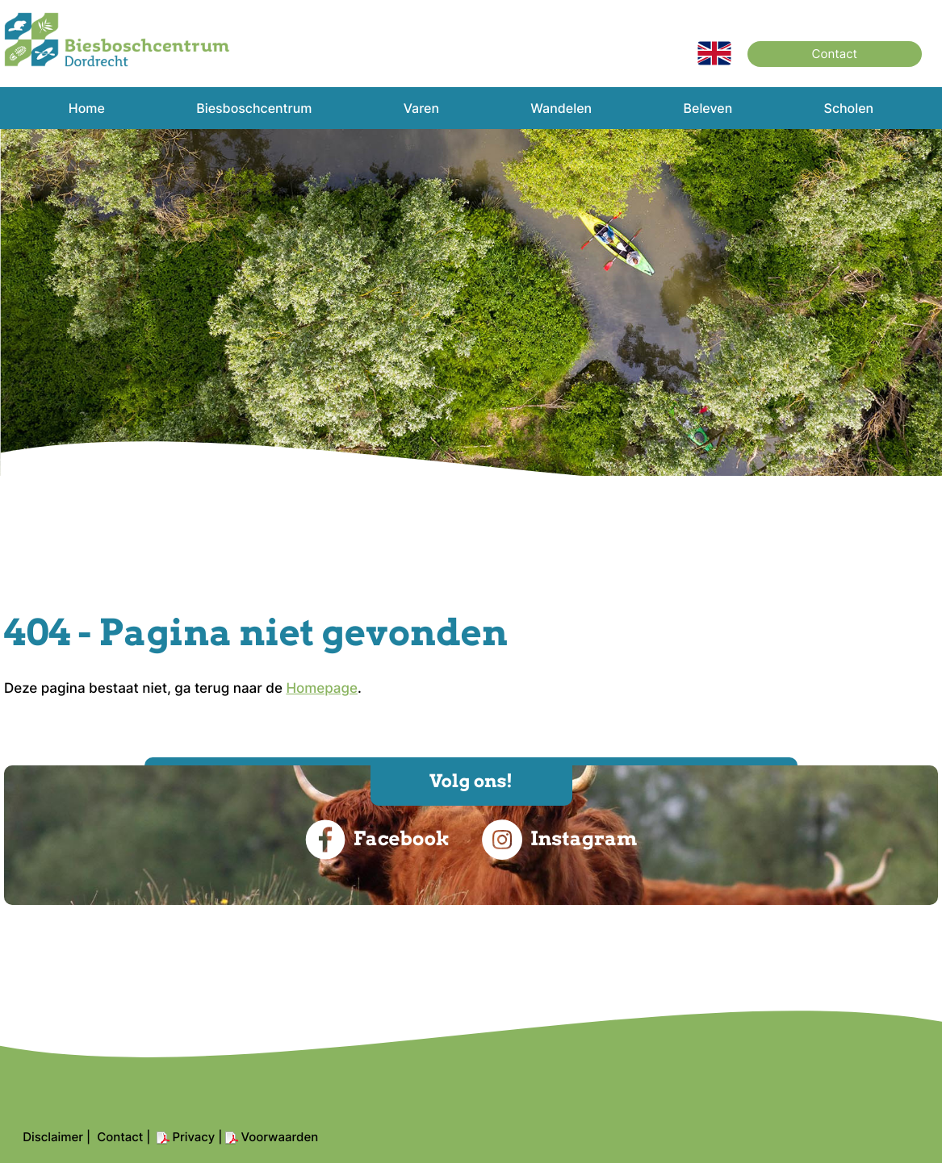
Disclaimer (53, 1136)
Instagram (559, 839)
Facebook (377, 839)
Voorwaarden (279, 1136)
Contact (834, 53)
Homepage (322, 689)
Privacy (193, 1136)
